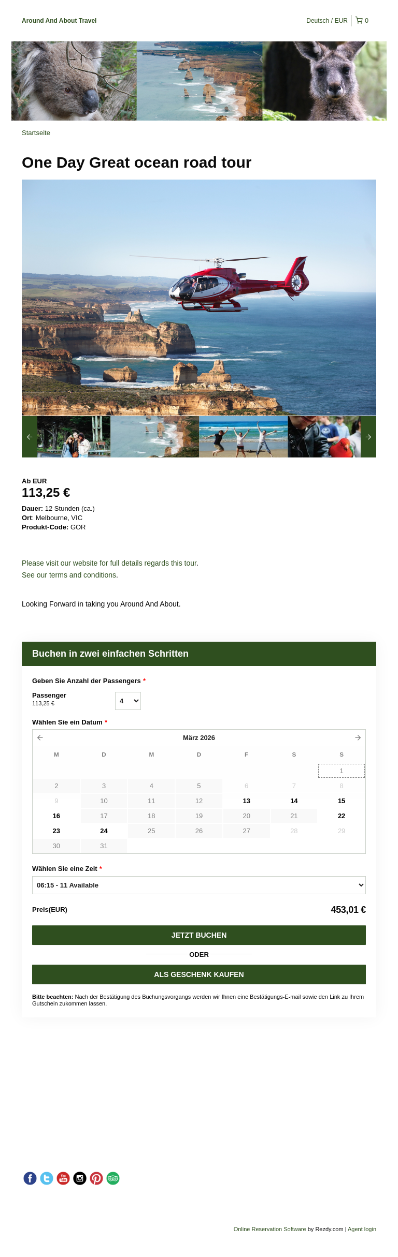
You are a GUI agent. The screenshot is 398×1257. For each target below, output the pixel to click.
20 (246, 816)
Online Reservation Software (270, 1229)
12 (199, 801)
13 (246, 801)
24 (103, 831)
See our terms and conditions (69, 575)
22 (341, 816)
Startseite (36, 133)
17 (103, 816)
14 (293, 801)
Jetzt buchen (199, 935)
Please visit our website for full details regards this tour (109, 563)
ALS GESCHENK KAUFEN (199, 974)
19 (199, 816)
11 (151, 801)
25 (151, 831)
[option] (66, 436)
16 (56, 816)
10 (103, 801)
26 (199, 831)
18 (151, 816)
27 (246, 831)
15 (341, 801)
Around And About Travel (59, 20)
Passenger (73, 699)
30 (56, 846)
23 (56, 831)
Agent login (362, 1229)
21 (293, 816)
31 (103, 846)
